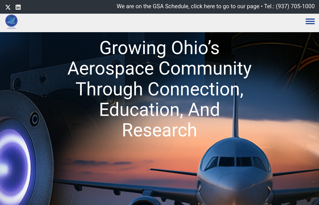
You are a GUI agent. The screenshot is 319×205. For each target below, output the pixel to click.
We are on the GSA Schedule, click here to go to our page (188, 6)
